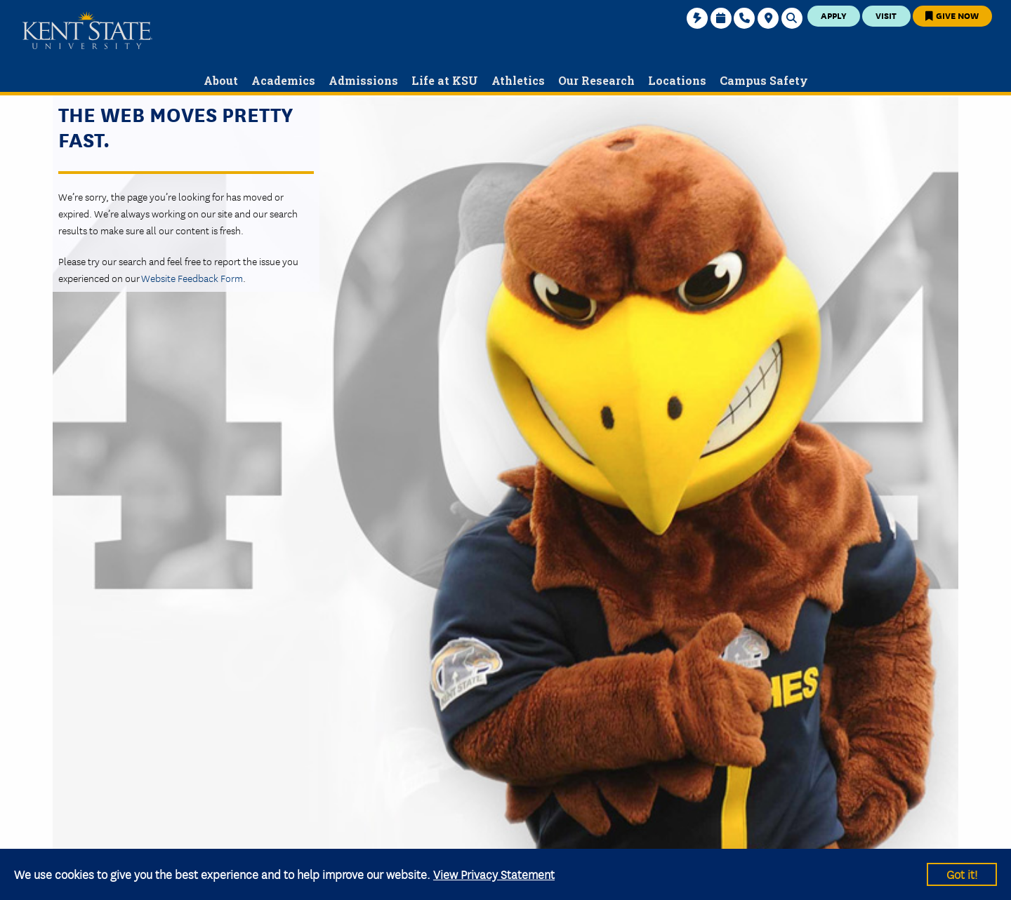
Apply (834, 15)
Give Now (952, 15)
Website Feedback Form (192, 278)
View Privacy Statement (494, 873)
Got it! (961, 873)
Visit (886, 15)
